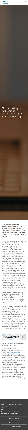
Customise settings (14, 426)
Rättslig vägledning (13, 352)
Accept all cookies (14, 418)
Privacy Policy (14, 413)
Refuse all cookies (14, 423)
